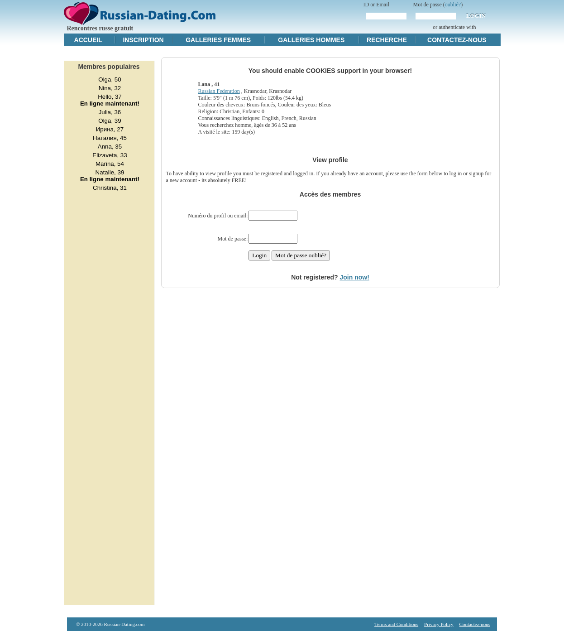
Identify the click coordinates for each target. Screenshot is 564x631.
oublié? (453, 4)
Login (476, 15)
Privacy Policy (438, 624)
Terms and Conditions (396, 624)
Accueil (88, 39)
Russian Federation (218, 91)
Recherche (387, 39)
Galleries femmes (218, 39)
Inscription (143, 39)
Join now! (354, 277)
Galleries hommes (311, 39)
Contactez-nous (456, 39)
